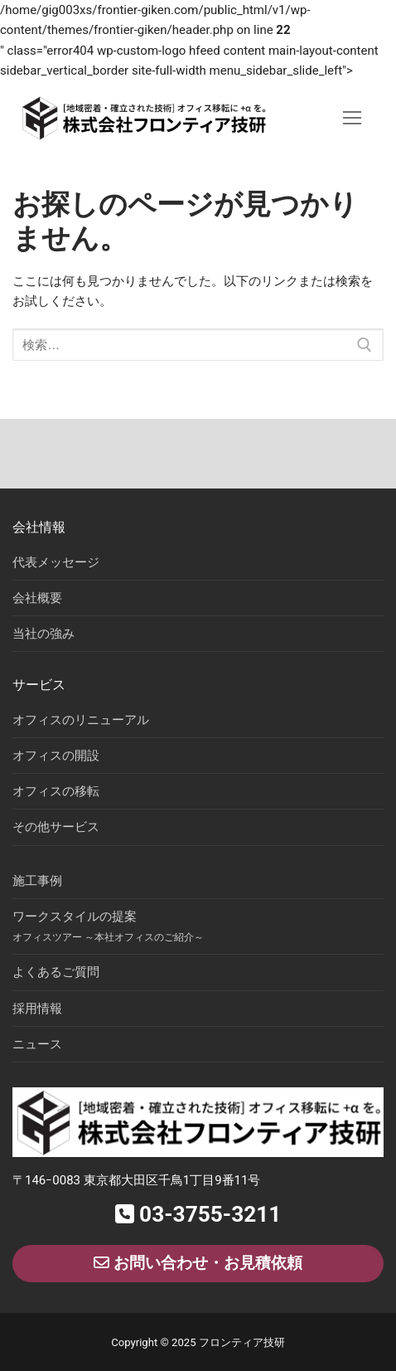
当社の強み (43, 633)
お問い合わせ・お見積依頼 (198, 1263)
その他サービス (55, 826)
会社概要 (37, 598)
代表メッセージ (55, 562)
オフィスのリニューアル (80, 719)
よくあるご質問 (55, 972)
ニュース (37, 1044)
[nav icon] (352, 118)
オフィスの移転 (55, 791)
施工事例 (37, 880)
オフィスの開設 (55, 755)
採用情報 (37, 1008)
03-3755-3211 (198, 1214)
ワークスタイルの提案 (108, 926)
